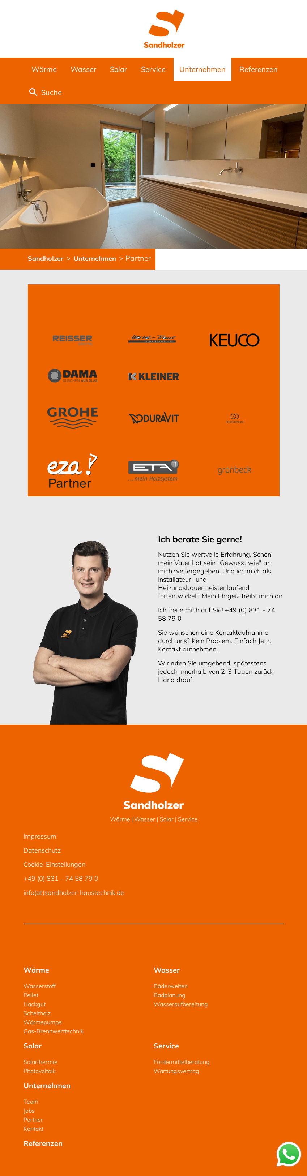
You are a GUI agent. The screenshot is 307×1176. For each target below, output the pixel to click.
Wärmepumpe (43, 1022)
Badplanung (170, 995)
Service (153, 69)
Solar (118, 69)
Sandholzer (46, 258)
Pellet (31, 995)
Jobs (29, 1110)
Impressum (40, 836)
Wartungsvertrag (176, 1070)
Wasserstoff (40, 986)
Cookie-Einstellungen (54, 864)
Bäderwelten (171, 986)
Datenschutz (42, 850)
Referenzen (258, 69)
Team (31, 1101)
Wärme (44, 69)
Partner (33, 1119)
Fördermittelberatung (182, 1061)
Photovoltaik (40, 1070)
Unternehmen (202, 69)
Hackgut (35, 1004)
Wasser (83, 69)
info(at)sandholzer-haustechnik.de (74, 892)
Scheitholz (37, 1013)
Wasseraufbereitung (181, 1004)
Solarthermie (40, 1061)
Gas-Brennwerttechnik (54, 1031)
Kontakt (33, 1128)
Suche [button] (45, 92)
